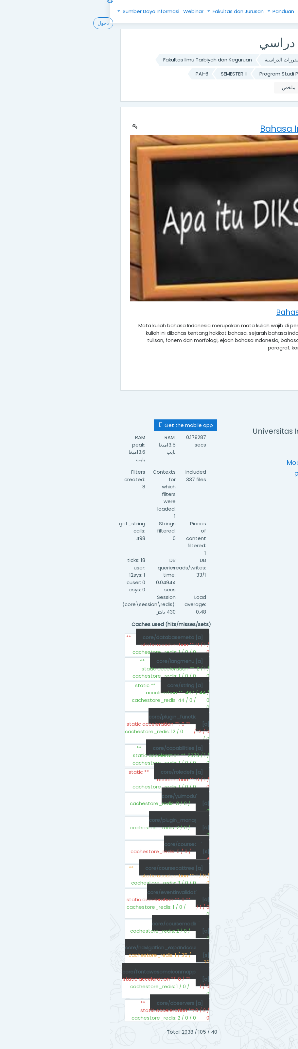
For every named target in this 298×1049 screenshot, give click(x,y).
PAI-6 (92, 73)
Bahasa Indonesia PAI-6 (226, 87)
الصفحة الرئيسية (238, 59)
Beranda (230, 11)
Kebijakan (204, 11)
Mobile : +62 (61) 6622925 (216, 462)
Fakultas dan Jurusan (127, 11)
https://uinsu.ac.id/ (226, 452)
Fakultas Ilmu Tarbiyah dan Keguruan (97, 59)
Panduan (172, 11)
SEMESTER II (124, 73)
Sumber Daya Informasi (40, 11)
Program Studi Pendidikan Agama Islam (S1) (202, 73)
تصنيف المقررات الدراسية (181, 59)
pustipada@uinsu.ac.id (220, 473)
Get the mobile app (75, 425)
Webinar (83, 11)
